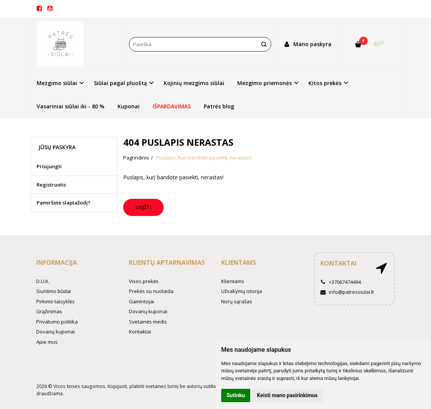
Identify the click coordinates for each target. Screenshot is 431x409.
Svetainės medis (148, 321)
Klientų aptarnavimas (167, 262)
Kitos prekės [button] (325, 83)
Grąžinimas (49, 311)
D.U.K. (43, 281)
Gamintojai (141, 301)
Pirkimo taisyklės (55, 301)
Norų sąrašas (236, 301)
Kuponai (128, 106)
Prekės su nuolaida (151, 291)
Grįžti (143, 207)
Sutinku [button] (236, 395)
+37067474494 (340, 282)
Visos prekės (144, 281)
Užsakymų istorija (241, 291)
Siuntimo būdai (53, 291)
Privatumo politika (57, 321)
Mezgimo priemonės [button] (264, 83)
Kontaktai (140, 331)
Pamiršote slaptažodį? (63, 202)
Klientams (238, 262)
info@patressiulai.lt (347, 291)
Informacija (56, 262)
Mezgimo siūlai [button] (57, 83)
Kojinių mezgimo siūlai (194, 83)
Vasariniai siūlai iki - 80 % (71, 106)
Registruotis (51, 184)
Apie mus (47, 341)
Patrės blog (219, 106)
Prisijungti (49, 166)
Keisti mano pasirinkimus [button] (287, 395)
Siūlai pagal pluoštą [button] (120, 83)
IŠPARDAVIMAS (172, 106)
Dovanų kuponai (55, 331)
